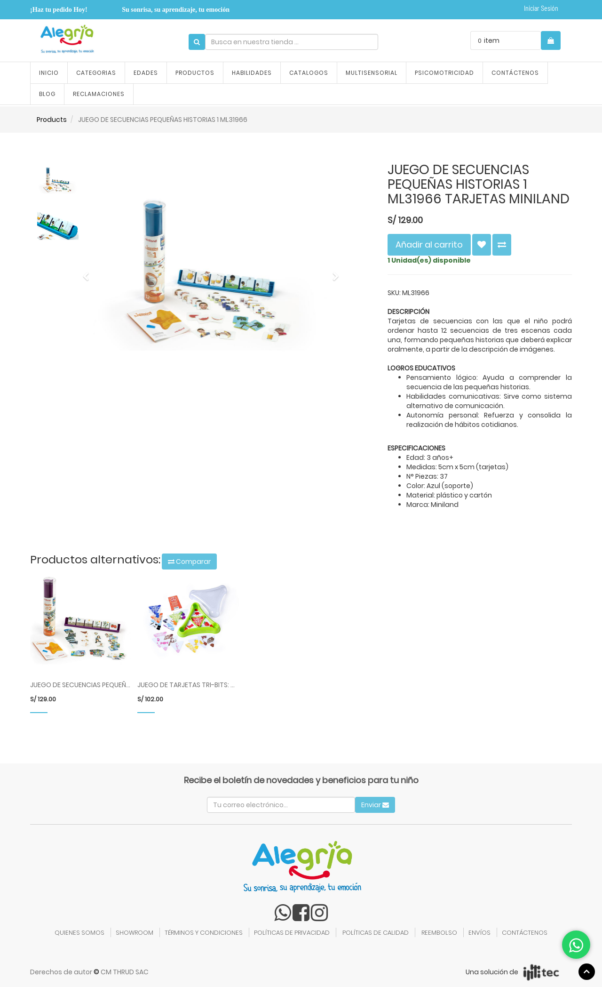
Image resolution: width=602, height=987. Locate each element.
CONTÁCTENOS (524, 932)
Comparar (189, 561)
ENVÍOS (479, 932)
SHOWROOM (134, 932)
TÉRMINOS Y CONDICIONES (204, 932)
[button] (88, 272)
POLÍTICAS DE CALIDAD (375, 932)
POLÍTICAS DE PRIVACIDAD (292, 932)
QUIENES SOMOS (79, 932)
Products (52, 119)
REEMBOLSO (439, 932)
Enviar (375, 805)
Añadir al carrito (429, 244)
